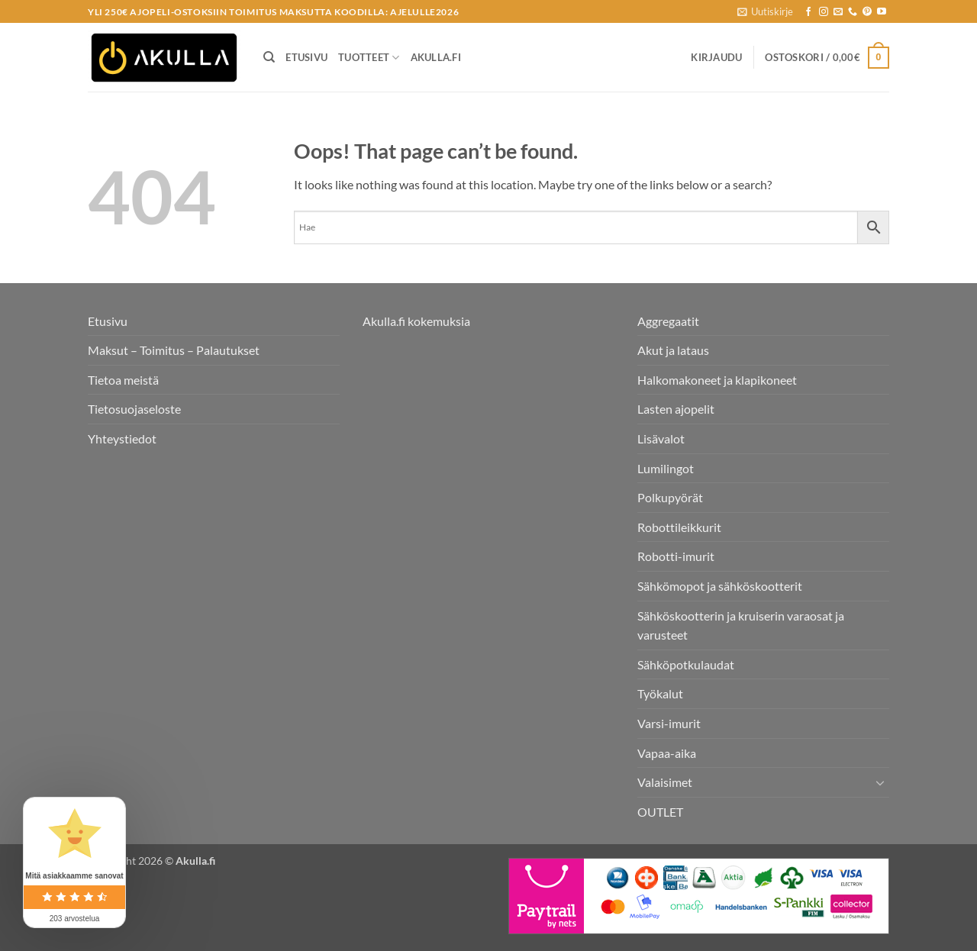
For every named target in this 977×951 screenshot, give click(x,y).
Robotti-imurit (675, 556)
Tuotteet (369, 57)
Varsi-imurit (669, 723)
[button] (765, 11)
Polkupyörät (670, 497)
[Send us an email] (838, 12)
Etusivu (306, 57)
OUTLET (660, 811)
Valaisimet (664, 782)
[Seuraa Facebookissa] (808, 12)
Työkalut (660, 693)
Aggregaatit (668, 321)
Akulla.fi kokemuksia (416, 321)
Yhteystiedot (122, 438)
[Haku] (269, 57)
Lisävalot (661, 438)
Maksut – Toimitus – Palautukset (174, 350)
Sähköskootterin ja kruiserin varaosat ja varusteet (740, 625)
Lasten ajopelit (675, 408)
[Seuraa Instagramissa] (823, 12)
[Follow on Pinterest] (867, 12)
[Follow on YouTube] (881, 12)
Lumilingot (665, 468)
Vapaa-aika (666, 753)
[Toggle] (880, 782)
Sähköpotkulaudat (685, 664)
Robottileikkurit (679, 527)
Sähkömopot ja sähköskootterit (719, 586)
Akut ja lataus (673, 350)
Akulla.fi (436, 57)
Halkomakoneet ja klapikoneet (717, 379)
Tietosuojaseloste (134, 408)
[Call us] (852, 12)
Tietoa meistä (123, 379)
